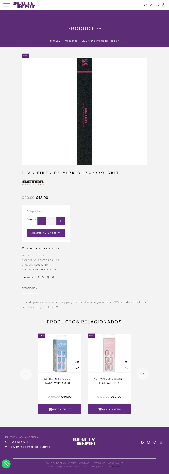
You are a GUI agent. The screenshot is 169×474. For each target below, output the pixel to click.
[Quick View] (77, 362)
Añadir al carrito (46, 233)
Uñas (57, 260)
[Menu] (6, 5)
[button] (59, 409)
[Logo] (24, 5)
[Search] (145, 5)
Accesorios (45, 260)
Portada (55, 41)
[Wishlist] (157, 5)
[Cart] (164, 5)
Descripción (29, 288)
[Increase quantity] (60, 221)
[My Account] (151, 5)
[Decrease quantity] (41, 221)
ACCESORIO (41, 265)
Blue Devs (116, 466)
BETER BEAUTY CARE (44, 269)
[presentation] (26, 374)
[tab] (29, 290)
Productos (71, 41)
